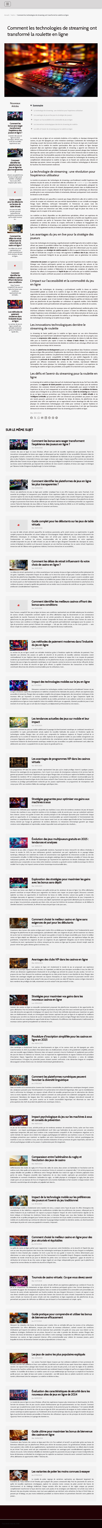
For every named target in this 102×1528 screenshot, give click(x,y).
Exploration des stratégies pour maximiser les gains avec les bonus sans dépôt (61, 881)
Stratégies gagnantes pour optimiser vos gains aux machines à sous (60, 800)
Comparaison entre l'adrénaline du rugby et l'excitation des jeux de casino (57, 1158)
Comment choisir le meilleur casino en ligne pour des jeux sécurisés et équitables (62, 1239)
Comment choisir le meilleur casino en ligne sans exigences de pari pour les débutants (59, 921)
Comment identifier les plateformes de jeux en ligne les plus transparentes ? (15, 166)
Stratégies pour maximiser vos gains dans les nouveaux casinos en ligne (57, 998)
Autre (13, 15)
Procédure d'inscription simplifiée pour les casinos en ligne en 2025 (62, 1038)
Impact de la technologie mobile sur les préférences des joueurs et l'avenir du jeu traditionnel (61, 1198)
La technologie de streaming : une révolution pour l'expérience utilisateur (58, 110)
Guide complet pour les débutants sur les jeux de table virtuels (15, 203)
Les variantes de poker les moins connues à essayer (61, 1471)
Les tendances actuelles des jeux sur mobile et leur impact (60, 720)
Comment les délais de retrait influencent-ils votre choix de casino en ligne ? (15, 241)
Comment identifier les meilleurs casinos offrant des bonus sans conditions (15, 277)
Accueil (6, 15)
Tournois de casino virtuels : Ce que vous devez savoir (62, 1277)
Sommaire (38, 105)
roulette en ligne (82, 182)
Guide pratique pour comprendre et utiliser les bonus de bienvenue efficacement (62, 1316)
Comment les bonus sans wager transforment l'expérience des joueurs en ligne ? (15, 128)
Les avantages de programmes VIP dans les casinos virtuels (61, 760)
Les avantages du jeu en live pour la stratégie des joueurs (53, 115)
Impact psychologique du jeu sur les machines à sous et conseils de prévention (62, 1118)
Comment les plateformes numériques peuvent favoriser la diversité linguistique (59, 1078)
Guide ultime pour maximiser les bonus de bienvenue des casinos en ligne (62, 1433)
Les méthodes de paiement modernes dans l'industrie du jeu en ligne (15, 316)
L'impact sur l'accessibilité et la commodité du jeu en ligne (53, 120)
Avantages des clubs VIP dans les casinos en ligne (60, 959)
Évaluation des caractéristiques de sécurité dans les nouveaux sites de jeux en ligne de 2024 (61, 1393)
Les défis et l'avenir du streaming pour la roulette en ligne (53, 129)
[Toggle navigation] (7, 4)
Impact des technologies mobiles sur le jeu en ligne (61, 681)
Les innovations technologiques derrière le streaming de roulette (55, 124)
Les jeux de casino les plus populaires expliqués (58, 1354)
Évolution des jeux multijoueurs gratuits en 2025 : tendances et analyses (60, 840)
